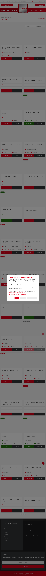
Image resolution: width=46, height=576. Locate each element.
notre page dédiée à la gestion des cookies (17, 292)
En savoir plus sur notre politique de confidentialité (18, 294)
